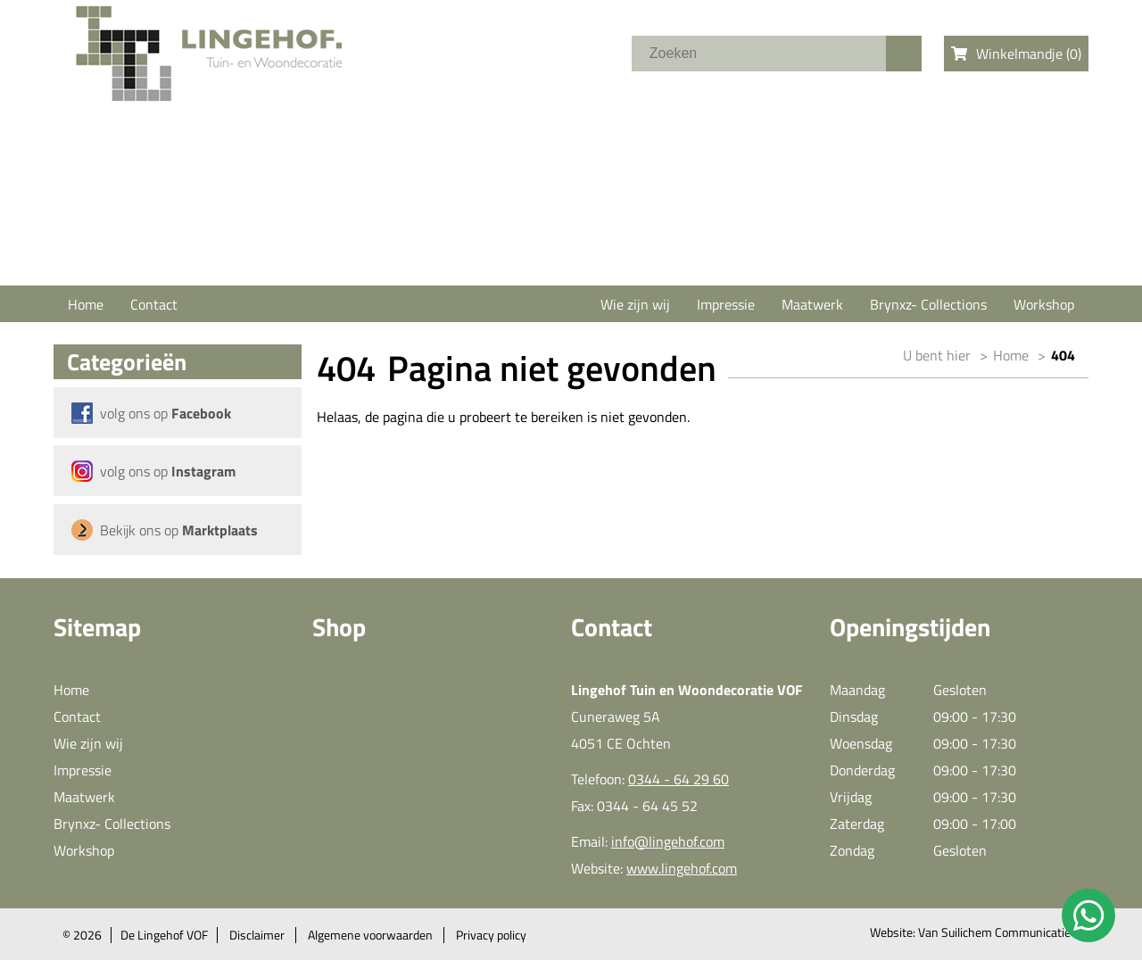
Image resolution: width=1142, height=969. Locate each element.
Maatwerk (812, 304)
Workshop (1044, 304)
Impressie (726, 304)
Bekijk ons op (179, 530)
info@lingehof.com (667, 841)
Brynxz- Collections (928, 304)
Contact (154, 304)
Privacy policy (491, 935)
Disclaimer (257, 935)
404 (1063, 355)
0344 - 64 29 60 (678, 779)
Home (85, 304)
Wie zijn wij (635, 304)
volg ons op (165, 413)
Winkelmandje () (1016, 53)
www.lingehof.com (681, 868)
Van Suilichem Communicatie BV (1003, 932)
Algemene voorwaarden (370, 935)
